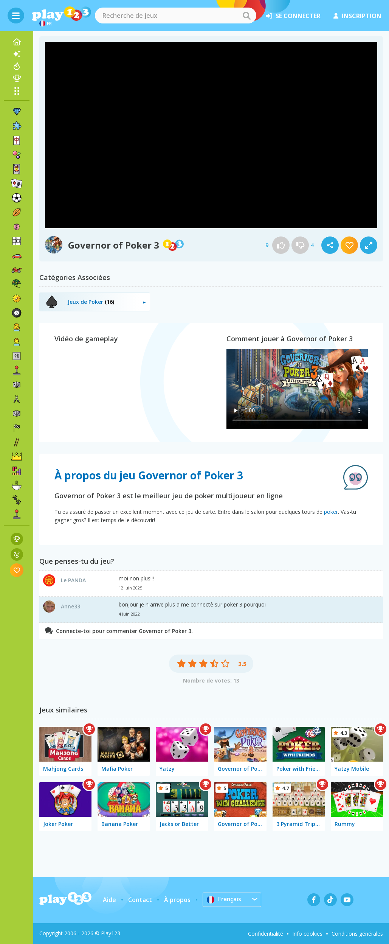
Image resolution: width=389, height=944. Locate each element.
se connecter (293, 16)
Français (224, 899)
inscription (357, 16)
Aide (109, 900)
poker (331, 511)
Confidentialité (265, 933)
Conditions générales (357, 933)
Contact (140, 900)
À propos (177, 900)
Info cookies (307, 933)
